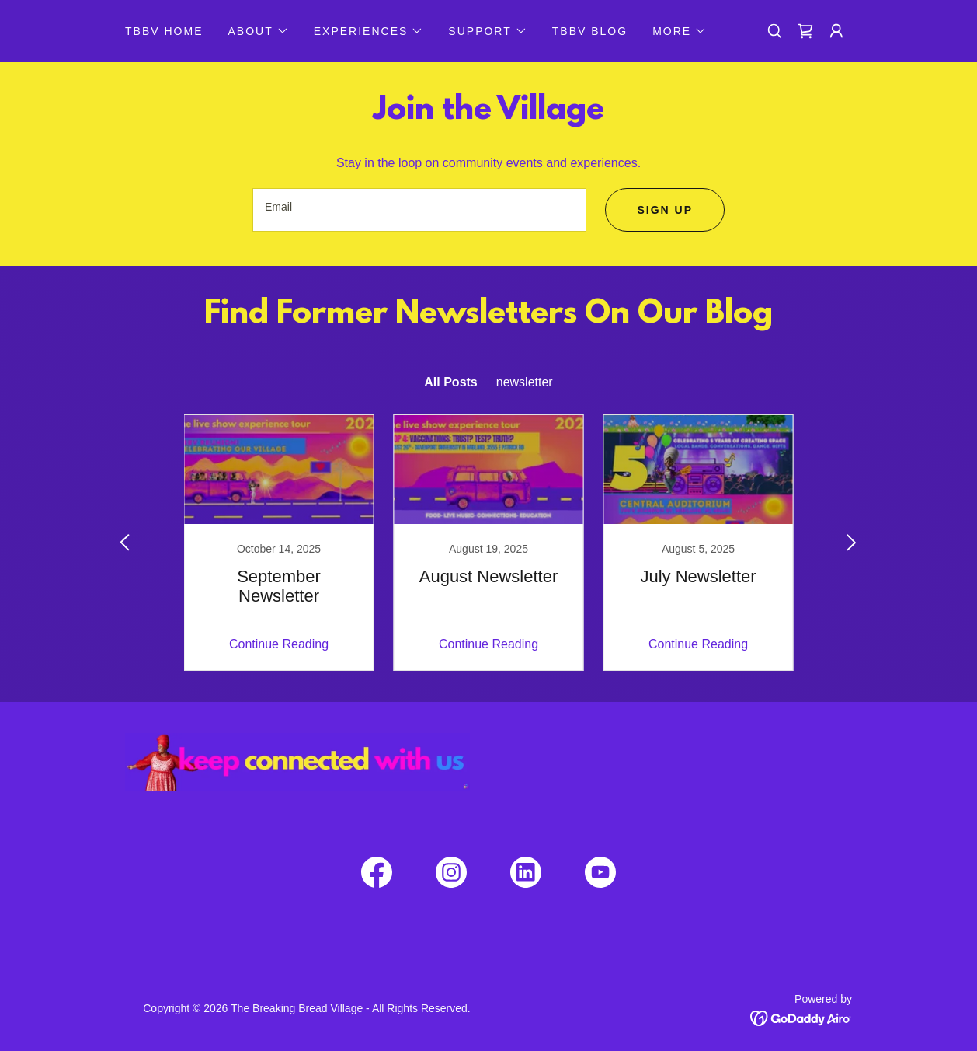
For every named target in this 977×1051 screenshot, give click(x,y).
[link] (805, 31)
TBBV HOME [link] (164, 31)
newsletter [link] (524, 382)
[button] (258, 31)
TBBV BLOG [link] (590, 31)
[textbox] (419, 210)
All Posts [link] (450, 382)
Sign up (665, 210)
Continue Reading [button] (279, 644)
